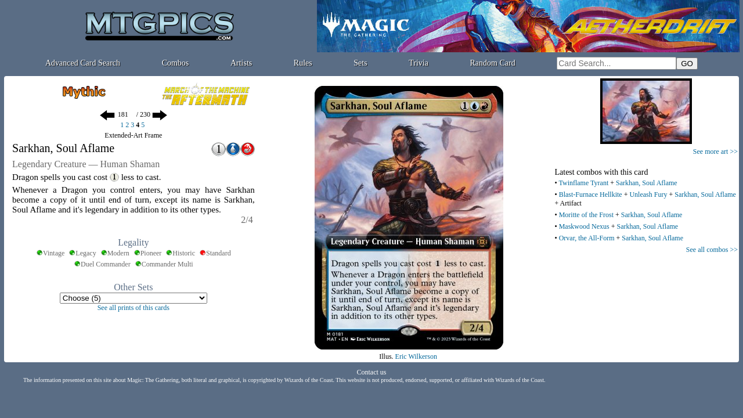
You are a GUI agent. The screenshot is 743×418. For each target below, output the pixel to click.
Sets (360, 63)
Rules (303, 63)
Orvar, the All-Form (587, 238)
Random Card (492, 63)
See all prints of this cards (133, 308)
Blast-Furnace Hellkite (590, 194)
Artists (241, 63)
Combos (175, 63)
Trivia (418, 63)
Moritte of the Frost (586, 215)
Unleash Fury (648, 194)
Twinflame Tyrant (583, 183)
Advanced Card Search (82, 63)
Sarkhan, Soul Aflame (646, 183)
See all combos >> (712, 250)
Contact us (372, 372)
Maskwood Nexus (584, 226)
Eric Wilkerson (416, 356)
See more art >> (715, 151)
